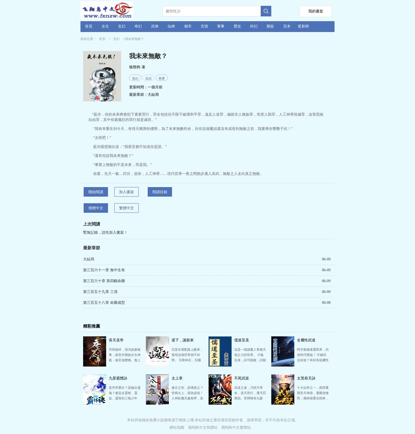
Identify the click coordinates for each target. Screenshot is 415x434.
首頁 (88, 26)
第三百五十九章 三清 (100, 292)
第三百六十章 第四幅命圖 (104, 281)
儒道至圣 (241, 340)
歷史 (237, 26)
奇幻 (138, 26)
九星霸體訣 (118, 378)
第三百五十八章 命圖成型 (104, 303)
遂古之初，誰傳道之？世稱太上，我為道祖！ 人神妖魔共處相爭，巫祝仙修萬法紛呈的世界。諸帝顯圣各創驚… (187, 398)
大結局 (153, 95)
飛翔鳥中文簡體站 (203, 428)
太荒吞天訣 (306, 378)
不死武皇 (241, 378)
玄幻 (121, 26)
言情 (204, 26)
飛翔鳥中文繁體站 (236, 428)
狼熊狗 (134, 67)
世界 (162, 78)
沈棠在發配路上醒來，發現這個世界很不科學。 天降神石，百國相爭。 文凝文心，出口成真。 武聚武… (187, 360)
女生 (105, 26)
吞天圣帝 (116, 340)
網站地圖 (176, 428)
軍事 (220, 26)
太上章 (177, 378)
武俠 (155, 26)
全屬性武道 (306, 340)
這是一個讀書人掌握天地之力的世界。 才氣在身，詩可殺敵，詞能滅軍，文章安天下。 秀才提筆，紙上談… (250, 360)
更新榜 (303, 26)
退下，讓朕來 (183, 340)
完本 (287, 26)
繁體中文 (126, 208)
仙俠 (171, 26)
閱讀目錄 (159, 192)
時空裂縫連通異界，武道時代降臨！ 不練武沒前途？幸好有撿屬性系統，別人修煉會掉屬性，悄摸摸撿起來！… (313, 360)
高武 (148, 78)
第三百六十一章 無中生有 (104, 270)
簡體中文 (95, 208)
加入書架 (126, 192)
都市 (188, 26)
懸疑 (270, 26)
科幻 (254, 26)
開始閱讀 (95, 192)
